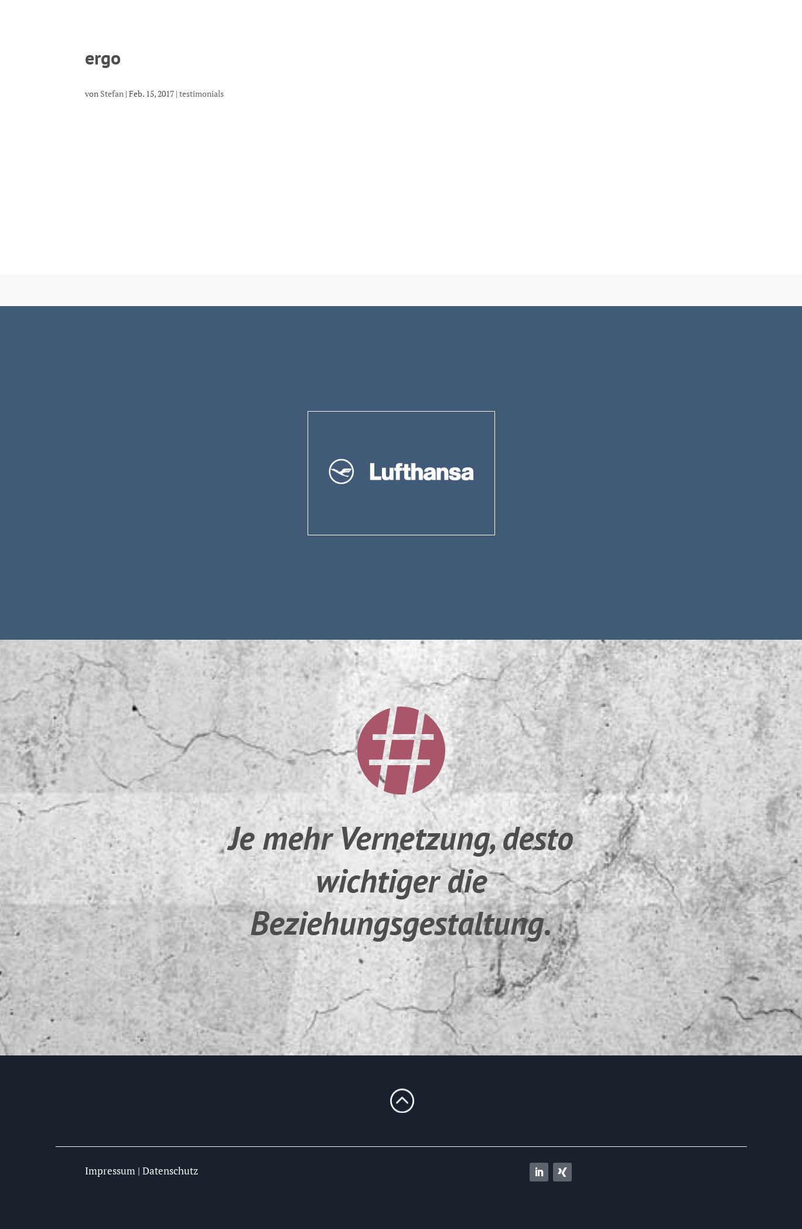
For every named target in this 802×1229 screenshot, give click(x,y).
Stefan (112, 93)
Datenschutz (170, 1170)
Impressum (110, 1170)
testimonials (201, 93)
